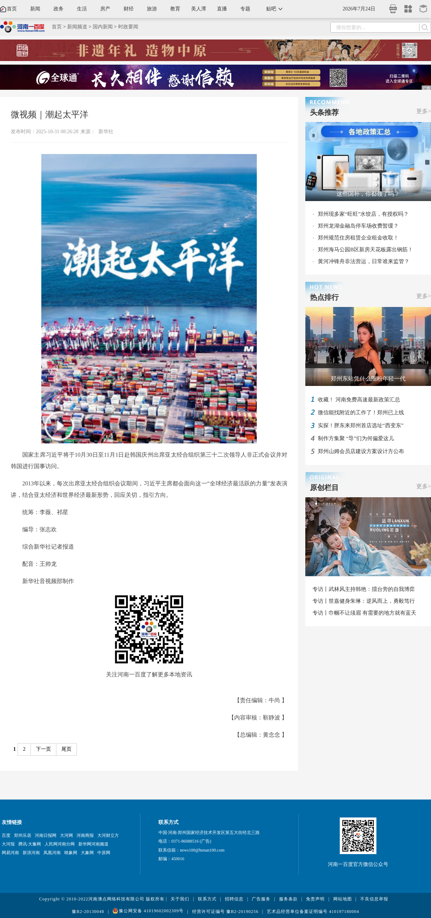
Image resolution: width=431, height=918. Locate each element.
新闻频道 (77, 26)
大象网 (87, 852)
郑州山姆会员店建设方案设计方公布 (361, 451)
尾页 (66, 749)
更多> (423, 111)
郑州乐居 (22, 835)
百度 (6, 835)
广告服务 (261, 898)
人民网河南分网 (60, 844)
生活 (82, 8)
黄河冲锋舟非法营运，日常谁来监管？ (363, 261)
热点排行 (324, 297)
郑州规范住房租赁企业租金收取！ (358, 238)
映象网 (70, 852)
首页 (12, 8)
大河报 (8, 844)
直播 (222, 8)
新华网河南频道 (93, 844)
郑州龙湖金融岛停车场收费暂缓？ (358, 226)
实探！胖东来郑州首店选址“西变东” (360, 425)
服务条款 (288, 898)
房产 (105, 8)
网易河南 (10, 852)
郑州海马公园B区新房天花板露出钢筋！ (365, 249)
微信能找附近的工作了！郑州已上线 (361, 412)
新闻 (35, 8)
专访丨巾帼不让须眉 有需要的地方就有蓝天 (364, 613)
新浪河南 (31, 852)
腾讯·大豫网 (29, 844)
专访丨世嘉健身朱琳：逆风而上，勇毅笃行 (363, 601)
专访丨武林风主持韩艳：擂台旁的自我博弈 (363, 589)
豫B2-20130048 (88, 911)
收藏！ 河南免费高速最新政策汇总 (359, 399)
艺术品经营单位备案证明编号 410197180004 (313, 911)
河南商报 (85, 835)
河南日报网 (45, 835)
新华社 (105, 131)
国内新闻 (103, 26)
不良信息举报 (374, 898)
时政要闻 (128, 26)
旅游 (152, 8)
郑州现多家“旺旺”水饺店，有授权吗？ (363, 214)
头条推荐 (324, 112)
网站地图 (342, 898)
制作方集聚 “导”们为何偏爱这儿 (356, 438)
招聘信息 (234, 898)
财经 (129, 8)
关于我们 (180, 898)
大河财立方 (108, 835)
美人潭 (198, 8)
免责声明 (315, 898)
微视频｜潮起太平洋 (49, 114)
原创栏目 (324, 487)
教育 (175, 8)
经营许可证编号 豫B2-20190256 (225, 911)
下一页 (43, 749)
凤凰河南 (52, 852)
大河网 (66, 835)
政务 (59, 8)
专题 (245, 8)
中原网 (103, 852)
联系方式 (207, 898)
